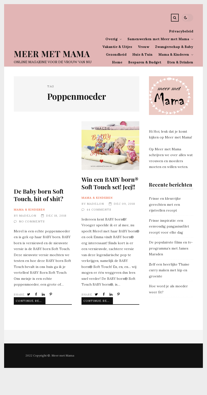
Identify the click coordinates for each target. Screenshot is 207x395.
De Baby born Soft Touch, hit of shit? (39, 195)
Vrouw (143, 47)
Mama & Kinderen (173, 54)
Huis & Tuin (142, 54)
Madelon (27, 215)
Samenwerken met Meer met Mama (158, 39)
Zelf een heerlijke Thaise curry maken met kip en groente (169, 270)
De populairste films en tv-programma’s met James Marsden (171, 248)
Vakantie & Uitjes (117, 47)
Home (117, 62)
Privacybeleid (181, 31)
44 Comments (99, 209)
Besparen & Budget (144, 62)
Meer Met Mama (52, 53)
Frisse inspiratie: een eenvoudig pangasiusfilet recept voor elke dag (169, 226)
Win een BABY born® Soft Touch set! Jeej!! (110, 145)
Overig (111, 39)
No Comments (32, 221)
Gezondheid (116, 54)
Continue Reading (27, 300)
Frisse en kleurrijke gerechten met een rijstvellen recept (165, 204)
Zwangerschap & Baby (174, 47)
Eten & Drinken (180, 62)
